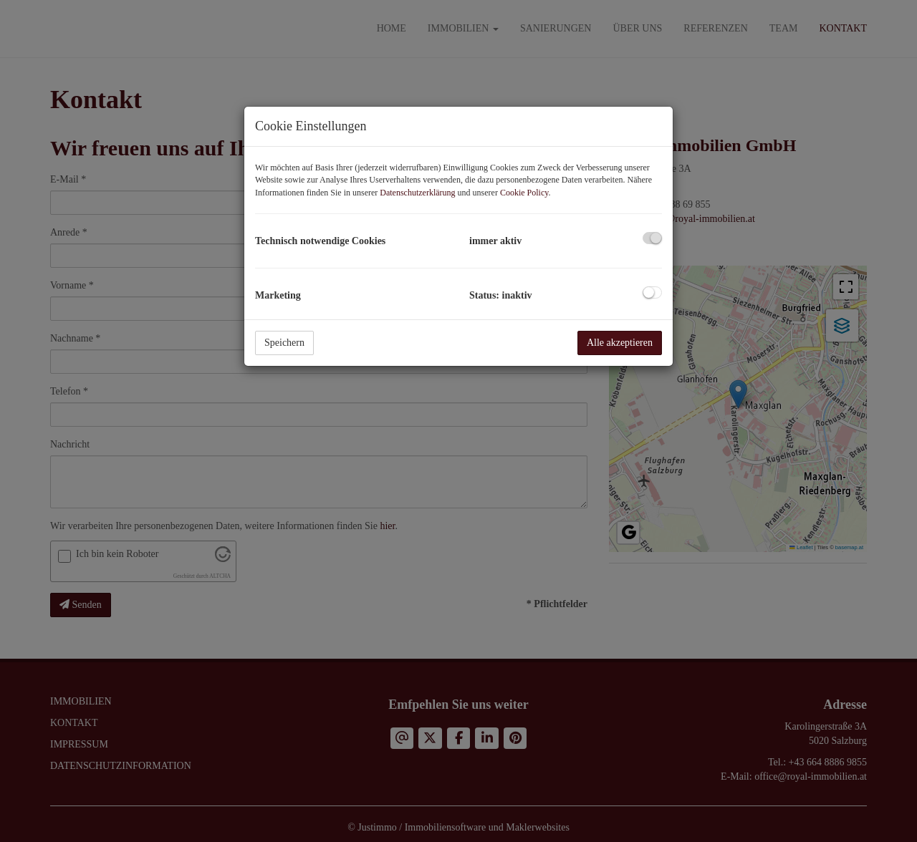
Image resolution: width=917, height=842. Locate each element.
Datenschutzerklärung (417, 193)
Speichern (284, 342)
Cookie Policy (524, 193)
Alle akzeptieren (620, 342)
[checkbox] (652, 238)
